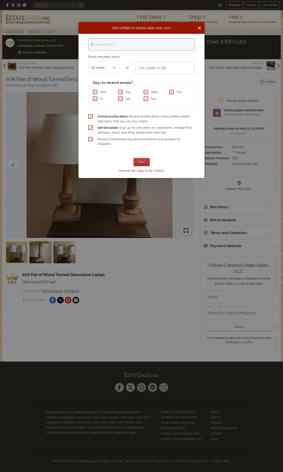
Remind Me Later (131, 170)
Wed (154, 92)
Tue (127, 92)
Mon (103, 92)
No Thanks (156, 170)
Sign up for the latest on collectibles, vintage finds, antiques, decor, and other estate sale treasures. (145, 130)
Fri (101, 98)
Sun (153, 98)
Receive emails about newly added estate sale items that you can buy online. (143, 119)
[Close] (199, 28)
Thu (179, 92)
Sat (127, 98)
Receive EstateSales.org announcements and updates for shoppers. (139, 141)
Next (141, 162)
